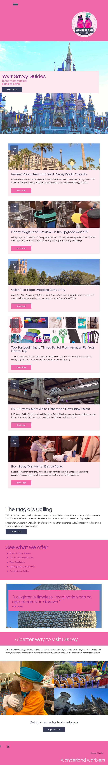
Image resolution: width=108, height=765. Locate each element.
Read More (21, 190)
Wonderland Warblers (83, 760)
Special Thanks (97, 753)
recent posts (16, 531)
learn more (12, 89)
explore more (54, 729)
